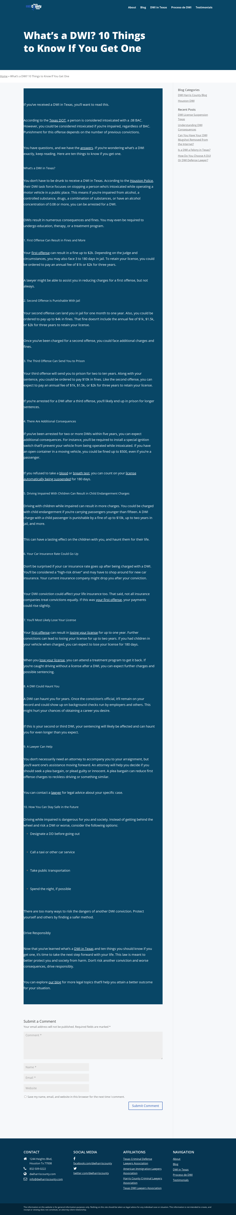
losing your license (84, 632)
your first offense (109, 599)
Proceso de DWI (181, 7)
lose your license (52, 660)
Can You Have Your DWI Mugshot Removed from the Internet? (193, 139)
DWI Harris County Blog (192, 95)
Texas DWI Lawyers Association (142, 1188)
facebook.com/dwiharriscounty (92, 1163)
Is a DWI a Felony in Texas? (194, 150)
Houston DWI (186, 101)
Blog (143, 7)
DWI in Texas (158, 7)
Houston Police (141, 180)
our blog (55, 982)
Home (4, 76)
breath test (81, 473)
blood (63, 473)
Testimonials (204, 7)
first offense (40, 253)
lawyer (56, 792)
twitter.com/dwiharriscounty (91, 1173)
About (132, 7)
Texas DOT (57, 120)
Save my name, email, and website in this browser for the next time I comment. (76, 1097)
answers (86, 148)
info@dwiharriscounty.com (46, 1179)
